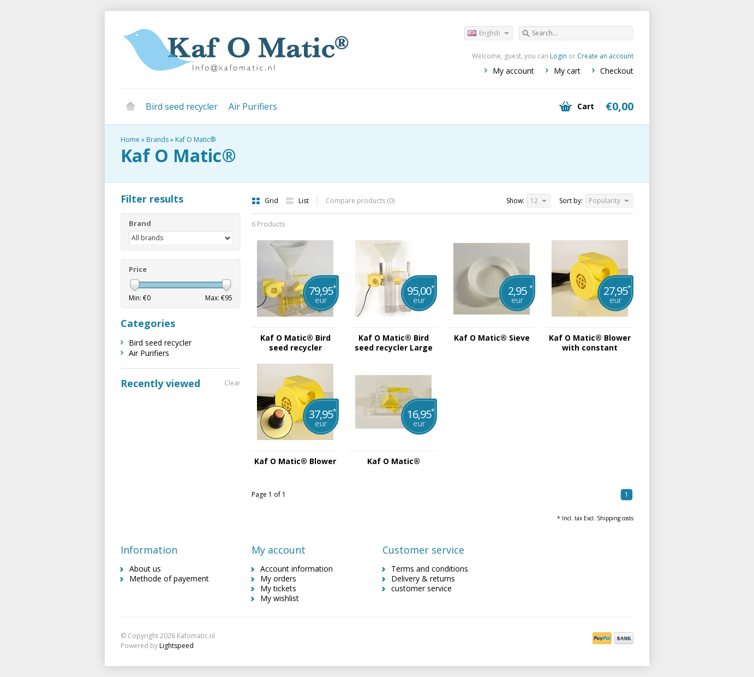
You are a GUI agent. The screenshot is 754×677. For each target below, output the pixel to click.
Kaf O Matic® (195, 139)
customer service (421, 588)
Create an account (605, 56)
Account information (296, 568)
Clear (232, 383)
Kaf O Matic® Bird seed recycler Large (394, 343)
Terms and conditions (429, 568)
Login (558, 56)
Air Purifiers (253, 106)
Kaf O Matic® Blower (295, 461)
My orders (278, 578)
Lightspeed (176, 645)
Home (130, 106)
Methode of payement (169, 578)
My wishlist (279, 598)
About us (145, 568)
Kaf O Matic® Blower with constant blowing (590, 343)
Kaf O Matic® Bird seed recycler (295, 343)
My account (513, 71)
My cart (567, 71)
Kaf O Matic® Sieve (492, 338)
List (297, 200)
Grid (266, 200)
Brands (157, 139)
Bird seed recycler (182, 106)
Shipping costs (615, 518)
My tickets (278, 588)
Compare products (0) (360, 200)
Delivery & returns (423, 578)
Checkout (616, 71)
